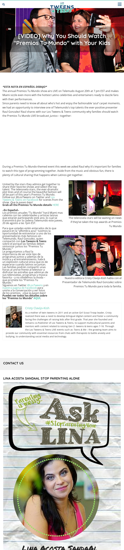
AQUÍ (37, 298)
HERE (55, 205)
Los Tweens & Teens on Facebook (28, 198)
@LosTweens (35, 285)
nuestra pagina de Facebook (19, 288)
